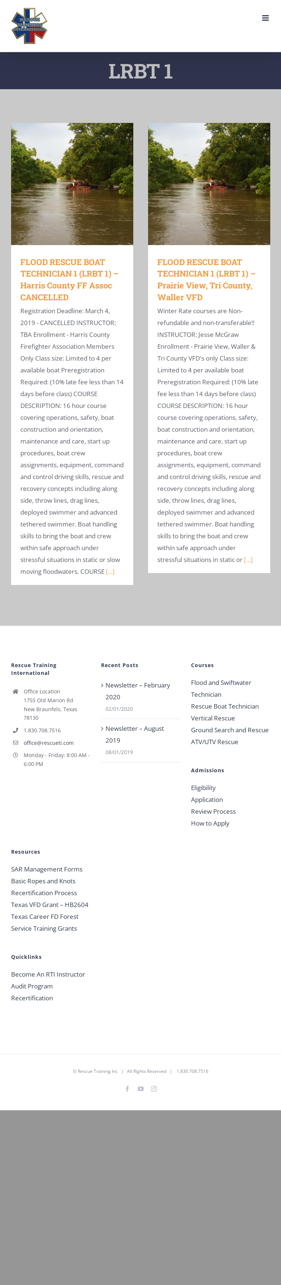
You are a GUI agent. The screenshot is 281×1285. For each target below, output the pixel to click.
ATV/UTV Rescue (214, 741)
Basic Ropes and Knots (43, 881)
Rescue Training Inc (98, 1071)
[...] (110, 571)
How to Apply (210, 823)
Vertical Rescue (213, 718)
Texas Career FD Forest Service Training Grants (44, 922)
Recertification (32, 998)
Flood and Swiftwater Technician (221, 688)
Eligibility (203, 787)
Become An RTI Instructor (48, 974)
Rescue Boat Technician (225, 706)
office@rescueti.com (49, 742)
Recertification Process (44, 893)
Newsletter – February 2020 (138, 691)
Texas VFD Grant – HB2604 (49, 904)
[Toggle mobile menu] (266, 18)
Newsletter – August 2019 (135, 734)
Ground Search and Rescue (230, 730)
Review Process (213, 811)
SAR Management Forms (47, 869)
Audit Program (32, 986)
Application (207, 799)
